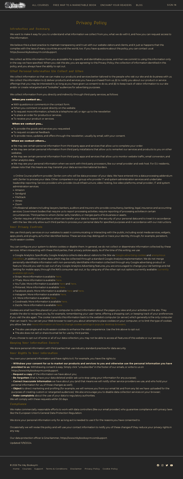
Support (38, 469)
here (58, 276)
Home (16, 469)
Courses (26, 469)
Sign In (171, 5)
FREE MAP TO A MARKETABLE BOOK (72, 5)
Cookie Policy (110, 469)
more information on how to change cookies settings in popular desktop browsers (78, 324)
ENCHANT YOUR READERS (114, 5)
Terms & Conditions (56, 469)
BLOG (137, 5)
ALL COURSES (38, 5)
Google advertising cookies (130, 255)
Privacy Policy (92, 469)
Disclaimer (76, 469)
